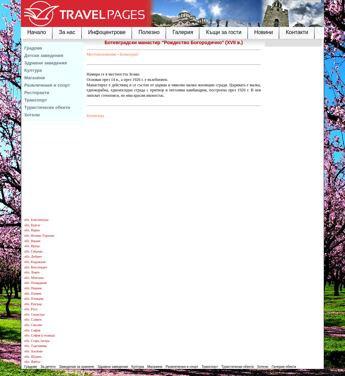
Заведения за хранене (76, 367)
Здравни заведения (45, 62)
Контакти (297, 32)
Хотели (32, 114)
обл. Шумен (32, 356)
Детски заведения (43, 55)
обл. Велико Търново (39, 235)
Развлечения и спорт (47, 85)
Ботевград (129, 54)
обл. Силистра (34, 314)
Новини (263, 32)
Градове (33, 48)
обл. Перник (33, 288)
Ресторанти (36, 92)
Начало (36, 32)
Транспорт (35, 100)
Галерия (182, 32)
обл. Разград (33, 304)
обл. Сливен (32, 319)
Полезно (149, 32)
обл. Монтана (34, 278)
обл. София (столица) (39, 335)
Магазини (34, 77)
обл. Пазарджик (35, 283)
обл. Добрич (33, 256)
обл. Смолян (33, 325)
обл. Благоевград (36, 220)
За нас (67, 32)
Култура (33, 70)
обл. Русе (30, 309)
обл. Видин (32, 241)
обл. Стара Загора (37, 341)
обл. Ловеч (31, 272)
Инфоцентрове (107, 32)
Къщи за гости (223, 32)
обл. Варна (32, 230)
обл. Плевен (32, 293)
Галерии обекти (284, 367)
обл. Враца (32, 246)
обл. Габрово (33, 251)
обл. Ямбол (32, 362)
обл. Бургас (32, 225)
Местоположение (101, 54)
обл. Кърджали (34, 262)
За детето (48, 367)
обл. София (32, 330)
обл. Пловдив (33, 298)
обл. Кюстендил (35, 267)
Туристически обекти (47, 107)
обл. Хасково (33, 351)
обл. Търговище (35, 346)
